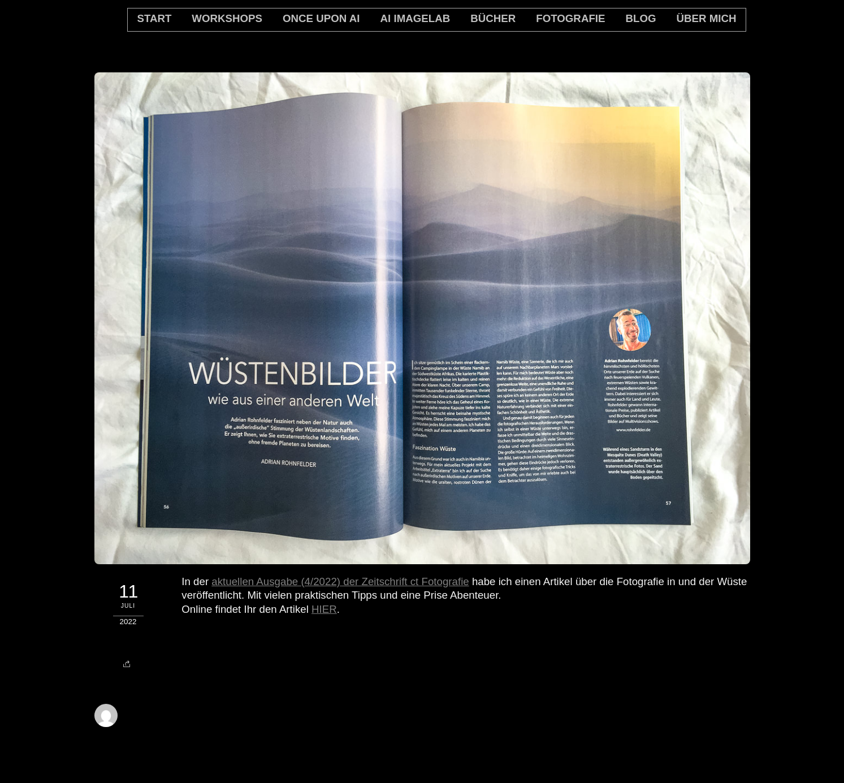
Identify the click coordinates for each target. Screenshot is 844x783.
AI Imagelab (415, 18)
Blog (640, 18)
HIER (324, 609)
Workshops (227, 18)
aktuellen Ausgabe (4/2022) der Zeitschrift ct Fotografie (340, 581)
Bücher (493, 18)
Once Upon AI (321, 18)
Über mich (707, 18)
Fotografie (570, 18)
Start (154, 18)
